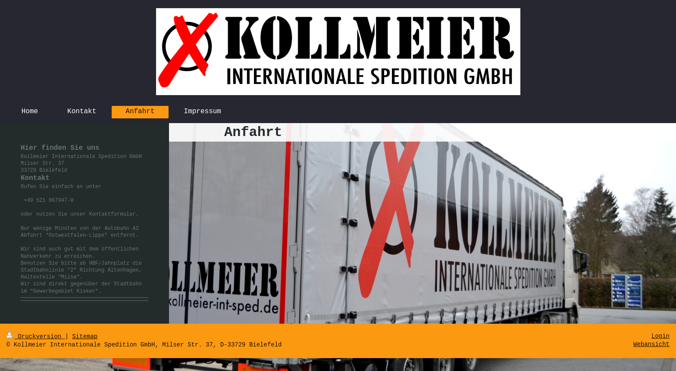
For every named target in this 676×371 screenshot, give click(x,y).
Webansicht (651, 344)
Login (660, 336)
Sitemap (84, 336)
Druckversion (35, 336)
